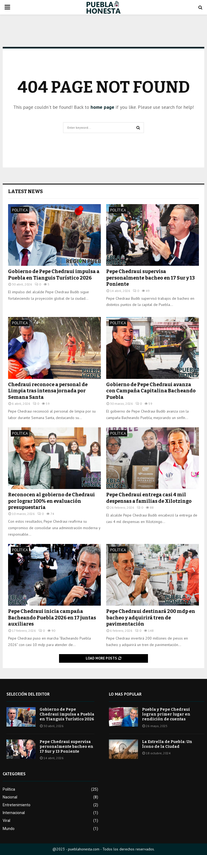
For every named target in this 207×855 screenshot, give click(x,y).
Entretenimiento (16, 805)
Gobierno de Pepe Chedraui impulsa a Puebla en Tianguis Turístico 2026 (53, 274)
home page (102, 107)
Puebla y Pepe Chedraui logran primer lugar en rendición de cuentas (166, 714)
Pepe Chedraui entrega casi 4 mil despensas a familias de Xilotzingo (149, 498)
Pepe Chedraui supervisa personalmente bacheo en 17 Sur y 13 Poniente (150, 277)
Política (20, 210)
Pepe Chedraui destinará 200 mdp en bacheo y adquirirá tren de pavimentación (150, 617)
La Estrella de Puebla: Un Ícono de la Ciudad (167, 744)
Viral (6, 820)
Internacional (14, 813)
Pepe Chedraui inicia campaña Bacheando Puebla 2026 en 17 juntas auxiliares (52, 617)
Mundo (9, 828)
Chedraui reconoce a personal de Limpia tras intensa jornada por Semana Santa (48, 391)
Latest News (25, 191)
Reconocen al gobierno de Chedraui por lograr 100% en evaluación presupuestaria (51, 501)
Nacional (10, 797)
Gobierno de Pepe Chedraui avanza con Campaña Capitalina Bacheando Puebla (151, 391)
